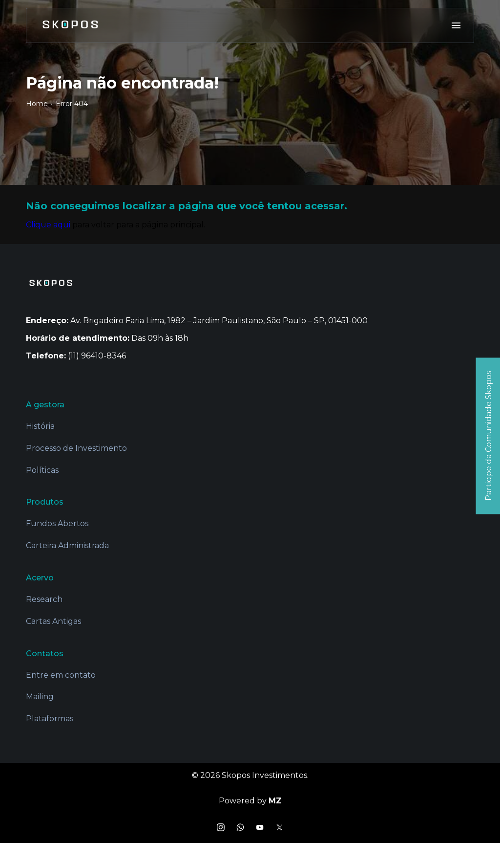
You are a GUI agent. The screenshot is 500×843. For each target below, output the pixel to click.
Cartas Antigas (53, 621)
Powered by (250, 800)
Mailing (40, 696)
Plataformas (49, 718)
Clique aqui (48, 224)
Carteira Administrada (67, 545)
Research (44, 599)
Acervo (40, 577)
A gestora (45, 404)
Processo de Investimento (76, 448)
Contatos (44, 653)
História (40, 426)
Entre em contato (61, 675)
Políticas (42, 470)
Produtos (44, 502)
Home (37, 103)
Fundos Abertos (57, 523)
